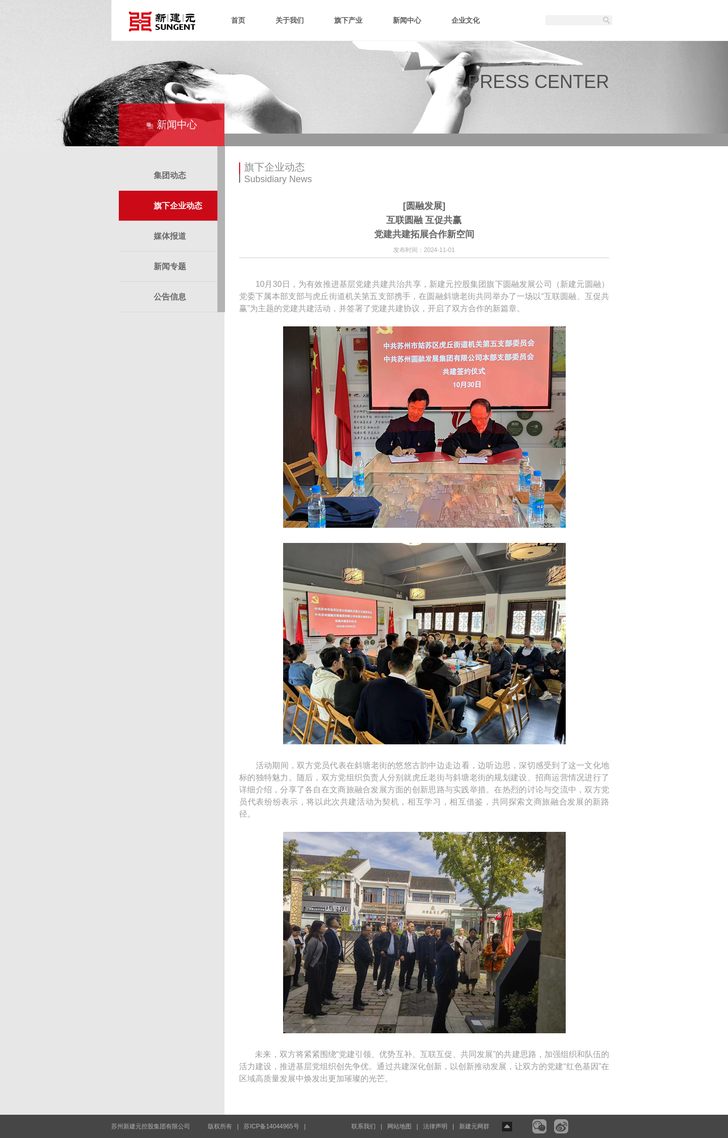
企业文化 (465, 20)
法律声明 (435, 1126)
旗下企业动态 (178, 205)
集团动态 (170, 175)
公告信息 (170, 296)
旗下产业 (348, 20)
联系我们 (363, 1126)
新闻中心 (407, 20)
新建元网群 (474, 1126)
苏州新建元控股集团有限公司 (150, 1126)
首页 (238, 20)
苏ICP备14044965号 (271, 1126)
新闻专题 (170, 266)
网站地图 (399, 1126)
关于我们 (290, 20)
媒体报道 (170, 236)
